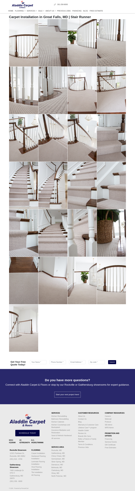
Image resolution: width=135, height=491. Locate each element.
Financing (77, 11)
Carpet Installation (38, 453)
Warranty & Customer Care (88, 425)
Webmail (108, 419)
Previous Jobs (64, 11)
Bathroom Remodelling (60, 419)
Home (10, 11)
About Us (50, 11)
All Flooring (35, 475)
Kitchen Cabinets (57, 422)
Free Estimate (96, 11)
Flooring (19, 11)
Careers (108, 416)
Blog (85, 11)
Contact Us (82, 419)
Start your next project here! (67, 394)
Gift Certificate (110, 445)
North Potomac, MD (58, 476)
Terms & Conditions (85, 444)
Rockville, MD (56, 450)
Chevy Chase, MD (58, 456)
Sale (40, 11)
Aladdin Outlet (83, 430)
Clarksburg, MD (57, 470)
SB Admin (108, 425)
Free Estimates (110, 448)
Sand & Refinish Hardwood (61, 435)
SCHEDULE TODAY (27, 433)
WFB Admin (109, 428)
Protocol (108, 422)
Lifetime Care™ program (87, 428)
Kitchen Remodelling (59, 416)
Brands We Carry (84, 436)
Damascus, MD (57, 465)
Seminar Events (111, 442)
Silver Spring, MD (57, 462)
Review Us (82, 433)
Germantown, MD (58, 459)
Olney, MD (55, 473)
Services (31, 11)
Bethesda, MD (56, 467)
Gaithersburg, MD (58, 453)
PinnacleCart (24, 488)
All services (55, 438)
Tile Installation (37, 472)
